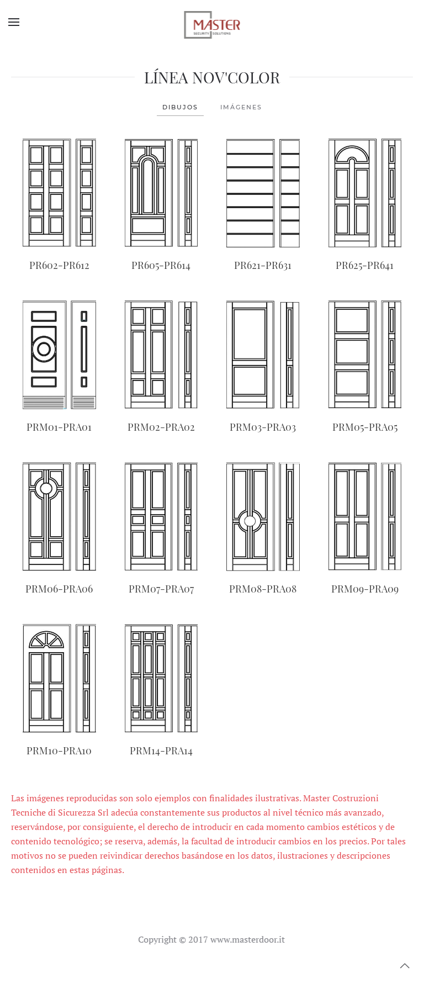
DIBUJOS (180, 107)
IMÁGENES (241, 107)
